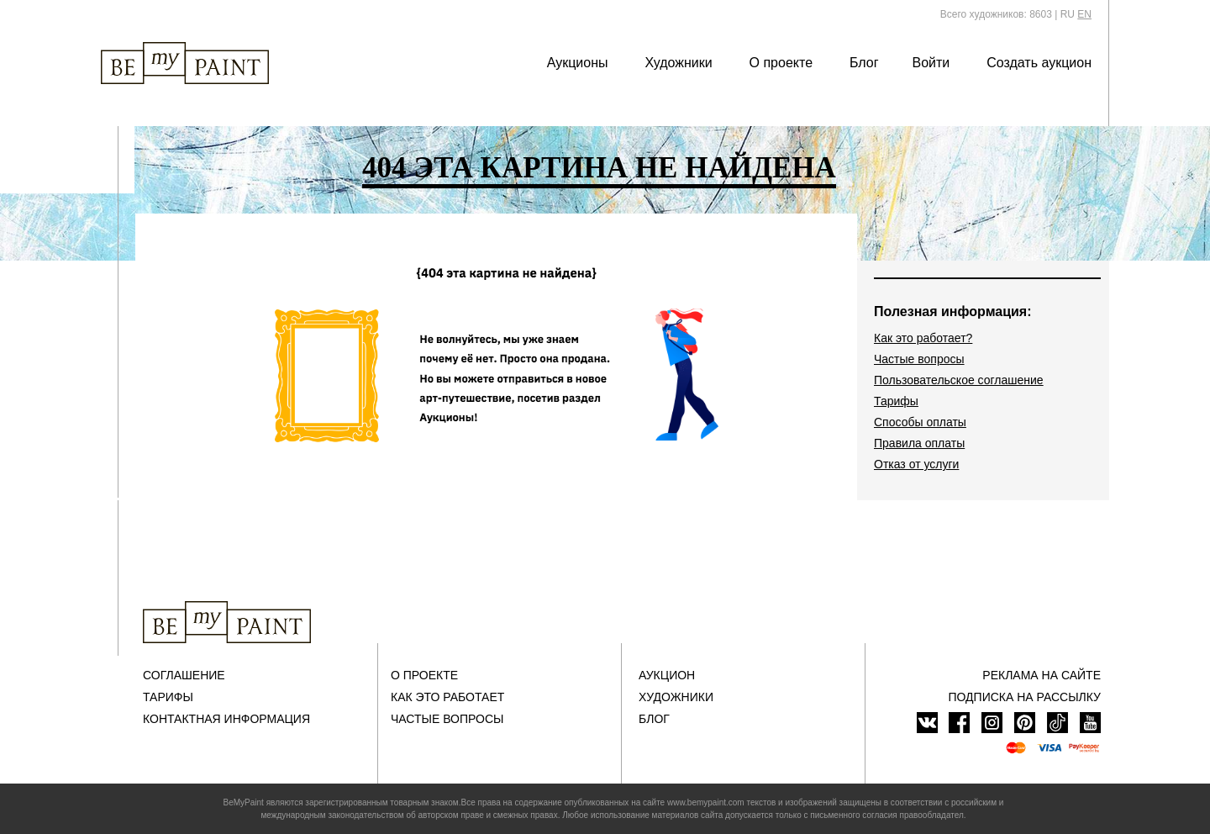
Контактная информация (226, 719)
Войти (931, 62)
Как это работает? (923, 338)
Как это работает (447, 697)
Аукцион (667, 675)
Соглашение (184, 675)
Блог (864, 62)
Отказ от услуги (916, 464)
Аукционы (577, 62)
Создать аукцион (1039, 62)
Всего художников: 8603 (996, 14)
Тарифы (896, 401)
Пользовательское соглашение (959, 380)
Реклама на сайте (1041, 675)
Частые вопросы (919, 359)
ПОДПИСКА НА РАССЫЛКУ (1024, 697)
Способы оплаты (920, 422)
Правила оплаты (919, 443)
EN (1084, 14)
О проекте (781, 62)
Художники (678, 62)
